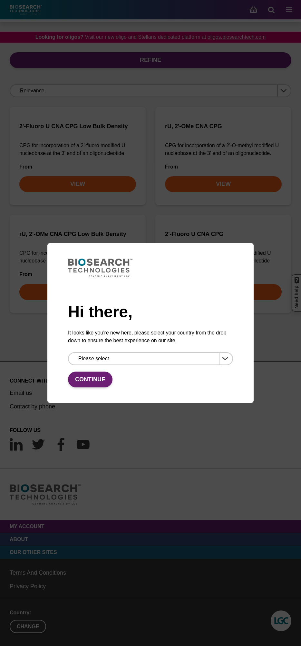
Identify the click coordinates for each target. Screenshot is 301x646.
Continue (90, 379)
